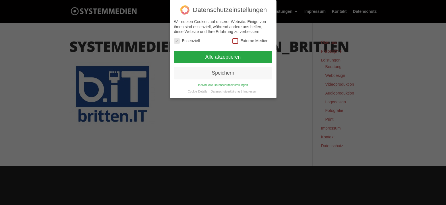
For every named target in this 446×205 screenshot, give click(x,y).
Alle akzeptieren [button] (223, 57)
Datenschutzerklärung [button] (226, 91)
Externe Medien (250, 40)
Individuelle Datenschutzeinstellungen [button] (223, 84)
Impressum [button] (250, 91)
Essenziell (187, 40)
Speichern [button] (223, 73)
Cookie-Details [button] (198, 91)
